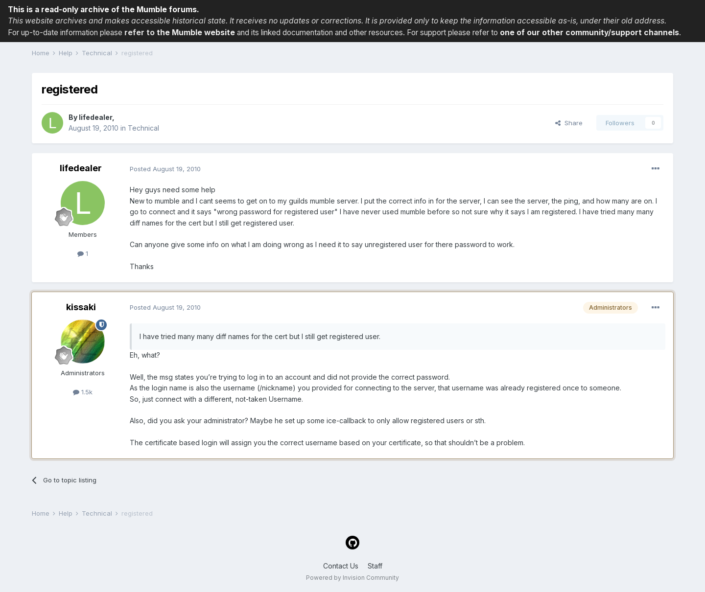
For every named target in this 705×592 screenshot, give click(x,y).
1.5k (83, 392)
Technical (143, 128)
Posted (165, 169)
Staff (375, 566)
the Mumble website (196, 32)
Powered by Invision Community (352, 577)
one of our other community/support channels (589, 32)
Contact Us (340, 566)
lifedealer (95, 117)
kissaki (81, 307)
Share (569, 123)
